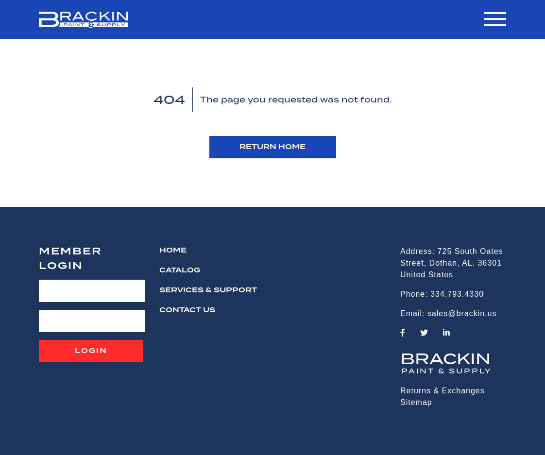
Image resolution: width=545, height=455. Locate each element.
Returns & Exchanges (442, 391)
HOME (173, 250)
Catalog (179, 270)
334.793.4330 (457, 294)
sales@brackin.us (462, 313)
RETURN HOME (272, 147)
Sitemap (416, 402)
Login (91, 351)
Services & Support (208, 290)
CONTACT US (187, 310)
